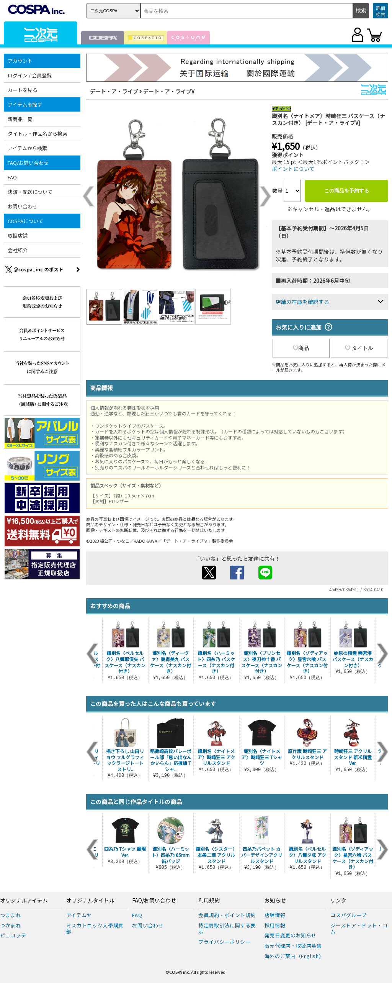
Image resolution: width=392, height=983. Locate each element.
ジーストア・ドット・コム (358, 928)
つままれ (10, 915)
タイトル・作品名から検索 (37, 133)
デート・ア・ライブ (114, 91)
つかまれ (10, 925)
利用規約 (209, 900)
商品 (301, 348)
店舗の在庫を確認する (302, 301)
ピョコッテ (13, 935)
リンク (338, 900)
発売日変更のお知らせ (291, 935)
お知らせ (275, 900)
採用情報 (275, 925)
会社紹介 (18, 250)
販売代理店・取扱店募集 (293, 945)
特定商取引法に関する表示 (227, 928)
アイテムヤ (79, 915)
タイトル (359, 348)
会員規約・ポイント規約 (227, 915)
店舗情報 (275, 915)
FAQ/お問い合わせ (28, 162)
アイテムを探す (25, 104)
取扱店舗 (18, 235)
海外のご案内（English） (294, 956)
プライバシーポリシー (224, 941)
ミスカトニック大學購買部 (95, 928)
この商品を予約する (346, 191)
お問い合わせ (23, 206)
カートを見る (23, 90)
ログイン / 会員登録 (30, 75)
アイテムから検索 (27, 148)
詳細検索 (380, 11)
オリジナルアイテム (24, 900)
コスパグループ (348, 915)
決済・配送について (30, 191)
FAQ (12, 177)
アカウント (20, 60)
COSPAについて (25, 221)
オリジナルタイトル (90, 900)
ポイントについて (293, 168)
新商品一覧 (20, 119)
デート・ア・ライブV (168, 91)
